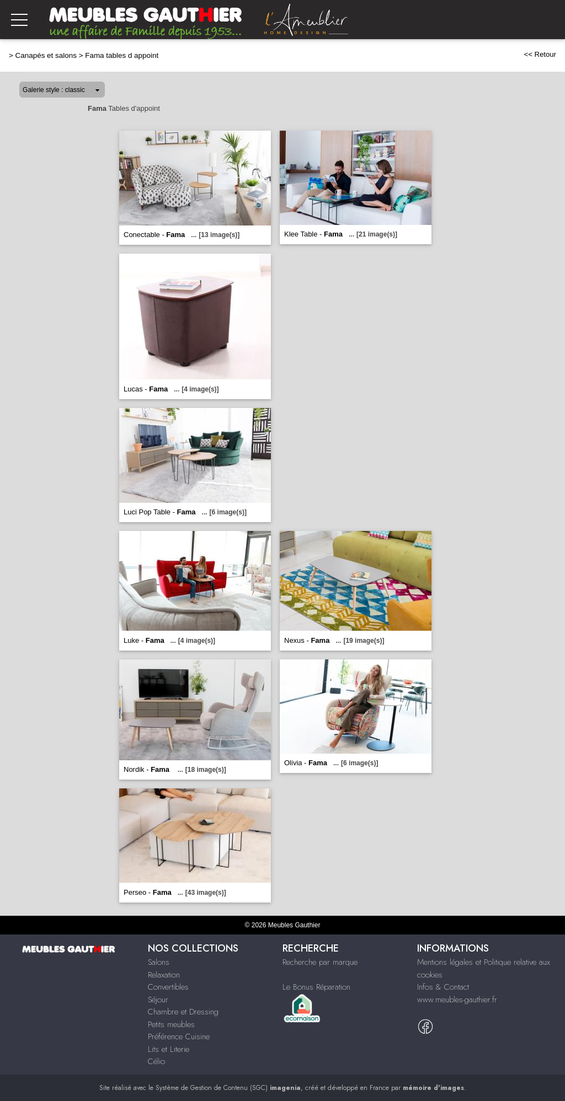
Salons (158, 962)
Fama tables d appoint (121, 55)
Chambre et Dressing (183, 1012)
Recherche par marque (320, 962)
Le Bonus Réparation (316, 987)
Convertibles (168, 987)
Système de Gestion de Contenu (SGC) (228, 1088)
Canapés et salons (46, 55)
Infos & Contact (443, 987)
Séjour (158, 999)
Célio (156, 1061)
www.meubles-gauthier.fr (457, 999)
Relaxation (164, 975)
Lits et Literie (168, 1049)
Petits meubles (171, 1024)
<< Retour (540, 54)
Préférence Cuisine (179, 1036)
